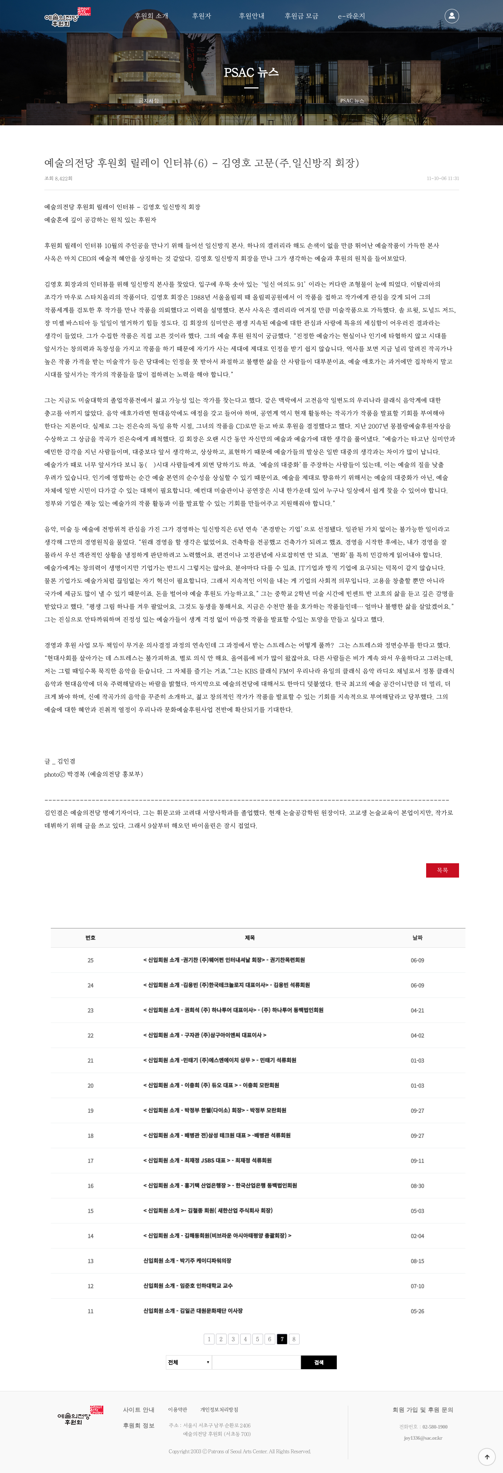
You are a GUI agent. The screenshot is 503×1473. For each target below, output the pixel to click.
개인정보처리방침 (219, 1409)
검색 (319, 1366)
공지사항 (149, 100)
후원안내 (252, 16)
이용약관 (177, 1409)
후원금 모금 (302, 16)
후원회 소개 (151, 16)
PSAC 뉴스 (352, 100)
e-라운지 (351, 16)
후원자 (201, 16)
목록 (442, 870)
